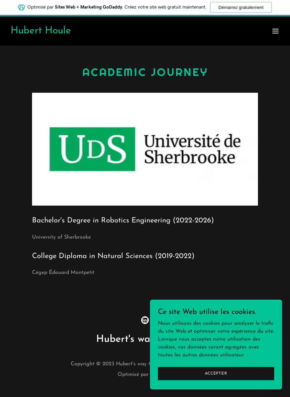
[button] (275, 31)
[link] (41, 32)
